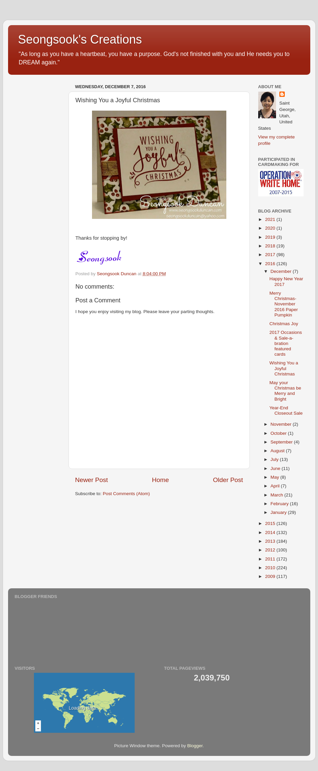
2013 (270, 541)
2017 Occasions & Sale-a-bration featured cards (285, 343)
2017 (270, 254)
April (276, 485)
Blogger (195, 745)
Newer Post (91, 479)
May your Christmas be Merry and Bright (285, 391)
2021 (270, 219)
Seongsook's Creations (80, 39)
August (278, 450)
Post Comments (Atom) (126, 493)
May (275, 477)
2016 (270, 263)
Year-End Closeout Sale (286, 410)
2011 (270, 558)
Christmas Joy (283, 323)
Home (160, 479)
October (279, 433)
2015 (270, 523)
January (279, 512)
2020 (270, 228)
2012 (270, 549)
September (282, 441)
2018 (270, 245)
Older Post (228, 479)
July (275, 459)
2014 (270, 532)
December (282, 271)
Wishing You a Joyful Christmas (283, 368)
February (280, 503)
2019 (270, 237)
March (277, 494)
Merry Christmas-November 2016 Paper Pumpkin (283, 304)
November (282, 424)
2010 (270, 567)
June (276, 468)
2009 (270, 576)
